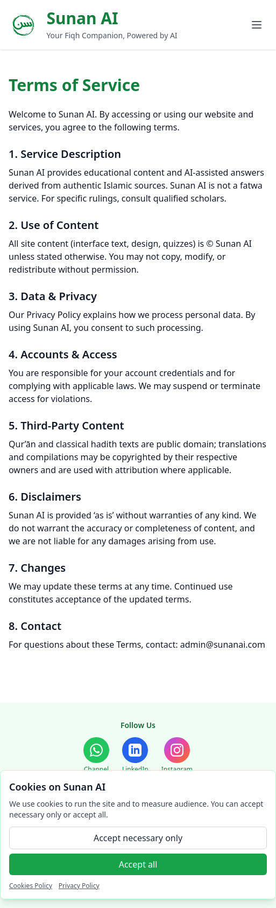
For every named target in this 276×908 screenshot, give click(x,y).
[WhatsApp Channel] (96, 755)
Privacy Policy (79, 885)
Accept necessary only (138, 838)
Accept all (138, 864)
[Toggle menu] (256, 25)
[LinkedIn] (135, 755)
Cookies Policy (30, 885)
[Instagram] (177, 755)
